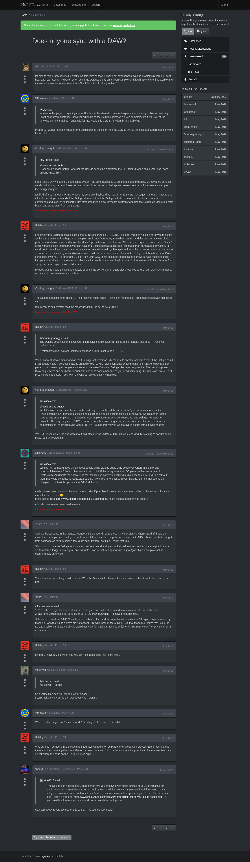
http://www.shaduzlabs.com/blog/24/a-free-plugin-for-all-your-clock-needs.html (118, 796)
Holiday (39, 225)
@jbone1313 (47, 780)
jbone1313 (41, 524)
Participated (194, 64)
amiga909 (40, 452)
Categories (60, 4)
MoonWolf (41, 669)
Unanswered (205, 56)
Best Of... (191, 79)
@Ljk (43, 109)
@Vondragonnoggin (51, 338)
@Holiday (45, 401)
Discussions (79, 4)
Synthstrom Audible (34, 4)
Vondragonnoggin (45, 148)
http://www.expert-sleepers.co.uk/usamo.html (81, 498)
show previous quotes (52, 165)
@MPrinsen (46, 159)
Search (95, 4)
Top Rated (194, 71)
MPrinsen (40, 98)
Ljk (36, 66)
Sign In (225, 4)
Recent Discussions (197, 48)
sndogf (39, 769)
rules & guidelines (124, 25)
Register (50, 837)
